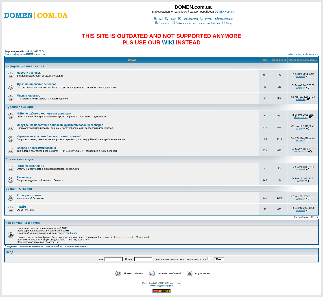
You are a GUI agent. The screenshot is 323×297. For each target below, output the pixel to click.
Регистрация (224, 19)
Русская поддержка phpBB (161, 285)
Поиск (170, 19)
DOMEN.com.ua (224, 11)
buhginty (72, 233)
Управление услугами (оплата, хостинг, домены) (49, 136)
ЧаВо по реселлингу (30, 165)
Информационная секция (25, 66)
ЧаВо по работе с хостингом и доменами (44, 113)
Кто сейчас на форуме (23, 222)
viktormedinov (301, 117)
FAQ (158, 19)
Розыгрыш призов (29, 195)
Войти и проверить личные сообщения (196, 23)
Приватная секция (19, 159)
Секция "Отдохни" (20, 188)
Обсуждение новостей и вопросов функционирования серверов (60, 125)
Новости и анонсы (29, 72)
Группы (206, 19)
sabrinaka (300, 99)
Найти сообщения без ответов (302, 54)
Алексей (300, 76)
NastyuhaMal (300, 151)
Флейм (21, 206)
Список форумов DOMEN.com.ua (25, 54)
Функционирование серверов (37, 84)
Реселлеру (24, 177)
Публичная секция (20, 107)
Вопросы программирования (36, 148)
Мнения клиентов (28, 95)
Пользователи (188, 19)
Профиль (162, 23)
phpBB (155, 283)
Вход (227, 23)
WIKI (168, 42)
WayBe (300, 181)
